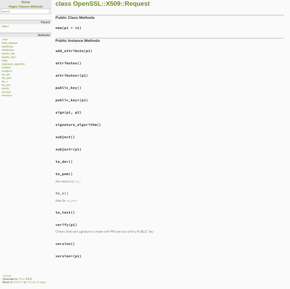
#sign (5, 60)
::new (5, 39)
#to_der (6, 74)
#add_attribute (10, 43)
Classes (24, 6)
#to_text (6, 85)
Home (25, 2)
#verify (5, 88)
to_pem (72, 200)
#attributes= (8, 50)
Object (5, 26)
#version (6, 92)
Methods (36, 6)
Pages (13, 6)
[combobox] (25, 11)
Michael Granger (36, 282)
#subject (6, 67)
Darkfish (18, 282)
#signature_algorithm (13, 64)
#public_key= (9, 57)
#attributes (7, 46)
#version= (7, 95)
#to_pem (6, 78)
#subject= (7, 71)
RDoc (22, 278)
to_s (78, 181)
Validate (7, 275)
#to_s (5, 81)
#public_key (8, 53)
